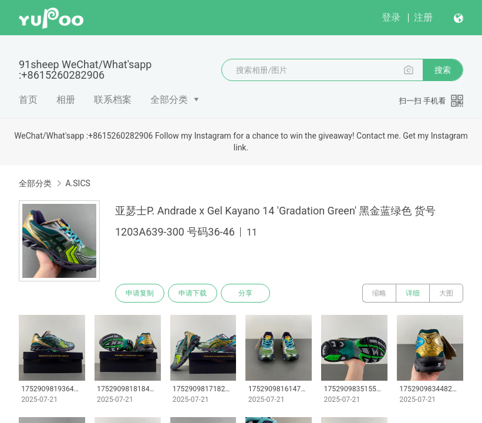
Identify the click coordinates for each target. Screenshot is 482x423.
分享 (245, 293)
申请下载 (192, 293)
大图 (446, 293)
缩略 (379, 293)
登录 (391, 17)
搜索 (442, 70)
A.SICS (77, 183)
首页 (28, 99)
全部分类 (169, 99)
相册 (65, 99)
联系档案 (113, 99)
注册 (423, 17)
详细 (413, 293)
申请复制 (140, 293)
